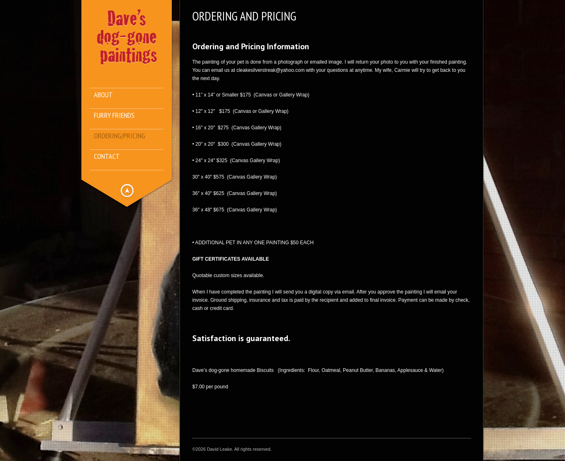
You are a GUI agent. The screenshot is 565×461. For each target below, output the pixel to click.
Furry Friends (114, 115)
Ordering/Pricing (119, 136)
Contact (107, 156)
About (103, 95)
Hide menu (127, 190)
